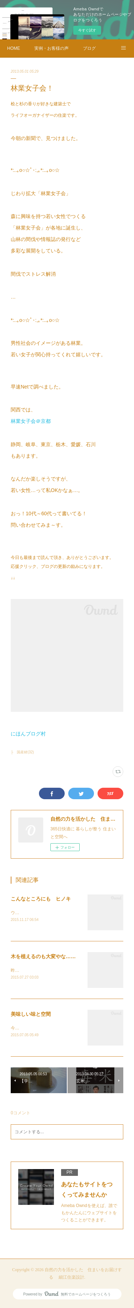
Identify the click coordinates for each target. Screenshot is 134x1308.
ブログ (89, 48)
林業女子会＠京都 (31, 421)
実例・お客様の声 (51, 48)
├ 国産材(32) (22, 752)
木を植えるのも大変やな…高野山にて (53, 957)
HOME (13, 48)
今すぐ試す (87, 30)
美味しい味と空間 (31, 1015)
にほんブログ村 (28, 734)
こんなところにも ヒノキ (41, 899)
